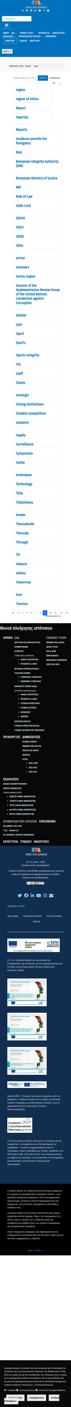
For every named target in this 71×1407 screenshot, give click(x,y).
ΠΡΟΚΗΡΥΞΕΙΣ (11, 737)
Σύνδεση (25, 841)
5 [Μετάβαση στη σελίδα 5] (27, 613)
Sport (20, 333)
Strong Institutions (30, 404)
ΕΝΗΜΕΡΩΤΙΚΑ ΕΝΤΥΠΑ (31, 746)
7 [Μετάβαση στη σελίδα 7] (36, 613)
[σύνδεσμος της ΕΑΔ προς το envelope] (48, 10)
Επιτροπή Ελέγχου (22, 721)
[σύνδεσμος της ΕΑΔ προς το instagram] (44, 10)
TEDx (19, 493)
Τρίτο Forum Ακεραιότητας (21, 805)
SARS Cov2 (23, 206)
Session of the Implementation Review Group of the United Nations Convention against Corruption (38, 294)
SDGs (19, 245)
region (20, 90)
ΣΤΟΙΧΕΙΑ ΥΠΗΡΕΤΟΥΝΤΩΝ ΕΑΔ (26, 726)
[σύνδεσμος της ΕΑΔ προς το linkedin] (36, 10)
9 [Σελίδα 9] (45, 613)
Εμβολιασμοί (52, 655)
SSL (18, 364)
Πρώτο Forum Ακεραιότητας (21, 814)
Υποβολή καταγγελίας (30, 703)
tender (21, 515)
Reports (21, 129)
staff (19, 373)
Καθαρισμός (55, 78)
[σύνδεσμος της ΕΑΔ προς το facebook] (31, 10)
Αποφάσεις (25, 712)
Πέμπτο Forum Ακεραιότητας (22, 796)
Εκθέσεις (24, 716)
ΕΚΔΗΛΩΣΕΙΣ (11, 779)
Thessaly (22, 533)
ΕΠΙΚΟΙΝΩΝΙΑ (47, 821)
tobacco (21, 564)
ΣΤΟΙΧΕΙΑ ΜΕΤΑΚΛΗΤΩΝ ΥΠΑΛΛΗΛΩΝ (29, 730)
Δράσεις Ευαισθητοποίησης (15, 784)
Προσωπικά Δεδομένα (32, 916)
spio (19, 324)
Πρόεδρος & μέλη (29, 664)
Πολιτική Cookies (54, 916)
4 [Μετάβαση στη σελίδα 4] (22, 613)
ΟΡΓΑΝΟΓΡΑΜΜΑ (21, 647)
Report (21, 108)
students (22, 422)
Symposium (24, 453)
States (20, 383)
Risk (19, 152)
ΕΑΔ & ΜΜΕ (51, 651)
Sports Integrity (27, 355)
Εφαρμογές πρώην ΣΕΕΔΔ (25, 686)
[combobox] (16, 18)
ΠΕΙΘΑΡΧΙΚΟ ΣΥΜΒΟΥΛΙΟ (31, 681)
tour (19, 594)
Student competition (31, 413)
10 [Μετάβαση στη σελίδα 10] (50, 613)
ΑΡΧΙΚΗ (7, 638)
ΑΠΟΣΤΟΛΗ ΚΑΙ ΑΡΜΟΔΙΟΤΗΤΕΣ (27, 642)
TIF (18, 555)
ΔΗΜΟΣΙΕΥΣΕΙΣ (31, 737)
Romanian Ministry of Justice (36, 178)
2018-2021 (33, 772)
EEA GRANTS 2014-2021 (12, 826)
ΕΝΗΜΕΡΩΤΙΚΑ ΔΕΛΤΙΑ (55, 642)
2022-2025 (33, 767)
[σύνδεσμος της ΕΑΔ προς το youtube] (40, 10)
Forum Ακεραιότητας (12, 792)
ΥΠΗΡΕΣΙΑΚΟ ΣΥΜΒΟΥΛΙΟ (31, 677)
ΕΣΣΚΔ (25, 759)
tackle (20, 462)
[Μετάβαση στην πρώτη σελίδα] (13, 612)
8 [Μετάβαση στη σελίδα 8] (40, 613)
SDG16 (20, 218)
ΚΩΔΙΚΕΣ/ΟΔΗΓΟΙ (29, 741)
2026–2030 (33, 763)
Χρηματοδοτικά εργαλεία (20, 821)
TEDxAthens (24, 502)
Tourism (22, 604)
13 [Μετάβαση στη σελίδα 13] (67, 613)
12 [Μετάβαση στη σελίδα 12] (61, 613)
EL (6, 51)
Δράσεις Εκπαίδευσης (12, 788)
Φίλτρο (43, 78)
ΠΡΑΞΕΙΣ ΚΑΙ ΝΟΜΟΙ (30, 750)
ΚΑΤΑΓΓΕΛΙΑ (10, 841)
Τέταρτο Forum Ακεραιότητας (22, 801)
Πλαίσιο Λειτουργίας (29, 659)
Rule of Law (24, 196)
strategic (22, 395)
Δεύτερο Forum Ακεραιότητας (22, 809)
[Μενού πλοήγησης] (23, 10)
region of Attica (27, 99)
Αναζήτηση (41, 841)
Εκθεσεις (26, 755)
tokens (21, 573)
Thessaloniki (25, 524)
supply (20, 435)
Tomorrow (23, 582)
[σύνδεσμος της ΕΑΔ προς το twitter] (27, 10)
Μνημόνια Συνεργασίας (56, 660)
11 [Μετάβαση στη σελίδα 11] (55, 613)
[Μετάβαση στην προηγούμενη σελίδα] (18, 612)
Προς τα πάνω (35, 1250)
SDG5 (19, 227)
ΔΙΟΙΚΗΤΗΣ (18, 651)
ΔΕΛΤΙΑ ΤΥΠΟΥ (52, 647)
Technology (24, 484)
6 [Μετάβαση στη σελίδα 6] (31, 613)
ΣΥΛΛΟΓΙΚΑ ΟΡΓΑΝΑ (22, 673)
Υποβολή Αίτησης (29, 708)
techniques (24, 475)
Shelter (21, 315)
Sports (21, 343)
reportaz (22, 117)
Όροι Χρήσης (12, 916)
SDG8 (20, 236)
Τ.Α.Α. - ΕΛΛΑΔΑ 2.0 (10, 830)
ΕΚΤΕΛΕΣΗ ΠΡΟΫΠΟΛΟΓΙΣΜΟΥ (26, 669)
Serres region (25, 276)
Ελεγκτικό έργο (53, 664)
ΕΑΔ (16, 638)
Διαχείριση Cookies (16, 906)
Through (22, 542)
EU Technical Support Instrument (18, 835)
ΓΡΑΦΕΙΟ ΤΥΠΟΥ (56, 638)
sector (20, 258)
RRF (18, 187)
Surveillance (24, 444)
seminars (22, 267)
